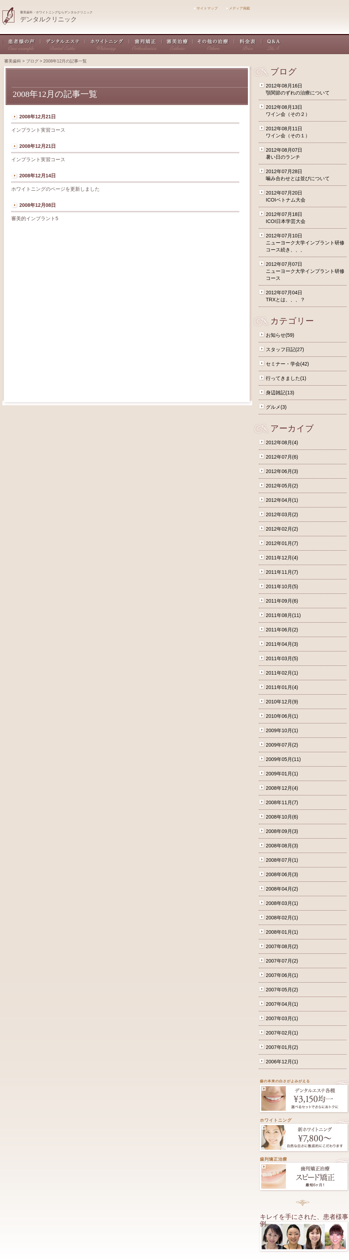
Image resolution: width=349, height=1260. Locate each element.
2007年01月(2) (282, 1047)
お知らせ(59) (280, 335)
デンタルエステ (62, 44)
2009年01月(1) (282, 773)
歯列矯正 (145, 44)
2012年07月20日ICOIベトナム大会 (285, 196)
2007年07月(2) (282, 961)
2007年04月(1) (282, 1004)
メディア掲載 (238, 8)
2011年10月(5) (282, 586)
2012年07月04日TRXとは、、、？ (285, 296)
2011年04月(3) (282, 644)
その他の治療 (213, 44)
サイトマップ (206, 8)
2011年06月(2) (282, 629)
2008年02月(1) (282, 917)
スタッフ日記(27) (285, 349)
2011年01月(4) (282, 687)
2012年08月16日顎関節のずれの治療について (298, 89)
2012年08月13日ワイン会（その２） (288, 110)
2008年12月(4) (282, 788)
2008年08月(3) (282, 845)
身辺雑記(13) (280, 392)
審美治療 (177, 44)
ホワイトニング (107, 44)
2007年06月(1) (282, 975)
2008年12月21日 (37, 116)
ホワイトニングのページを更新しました (55, 189)
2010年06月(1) (282, 716)
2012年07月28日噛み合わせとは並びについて (298, 175)
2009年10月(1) (282, 730)
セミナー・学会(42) (287, 364)
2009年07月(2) (282, 745)
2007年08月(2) (282, 946)
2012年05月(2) (282, 485)
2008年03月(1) (282, 903)
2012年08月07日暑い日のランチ (284, 153)
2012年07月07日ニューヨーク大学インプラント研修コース (305, 271)
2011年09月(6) (282, 601)
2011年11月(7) (282, 572)
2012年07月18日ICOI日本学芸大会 (285, 217)
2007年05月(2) (282, 989)
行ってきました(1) (286, 378)
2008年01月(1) (282, 932)
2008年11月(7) (282, 802)
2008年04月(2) (282, 889)
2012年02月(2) (282, 529)
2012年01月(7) (282, 543)
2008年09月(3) (282, 831)
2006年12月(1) (282, 1061)
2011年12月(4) (282, 557)
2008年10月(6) (282, 817)
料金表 (248, 44)
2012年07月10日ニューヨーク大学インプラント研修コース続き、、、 (305, 242)
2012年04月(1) (282, 500)
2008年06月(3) (282, 874)
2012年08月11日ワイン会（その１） (288, 132)
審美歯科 (12, 61)
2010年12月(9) (282, 701)
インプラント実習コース (38, 130)
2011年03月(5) (282, 658)
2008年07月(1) (282, 860)
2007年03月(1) (282, 1018)
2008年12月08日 (37, 205)
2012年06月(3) (282, 471)
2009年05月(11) (283, 759)
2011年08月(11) (283, 615)
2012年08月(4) (282, 442)
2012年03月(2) (282, 514)
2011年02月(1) (282, 673)
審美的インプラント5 (34, 218)
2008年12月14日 (37, 175)
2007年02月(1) (282, 1033)
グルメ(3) (276, 407)
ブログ (32, 61)
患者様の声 (21, 44)
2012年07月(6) (282, 457)
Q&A (271, 44)
